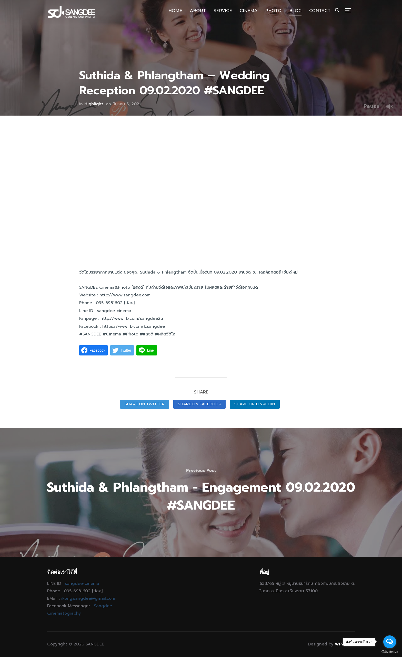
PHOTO (273, 10)
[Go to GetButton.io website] (389, 651)
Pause (372, 106)
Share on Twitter (145, 404)
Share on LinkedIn (254, 404)
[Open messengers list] (389, 641)
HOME (175, 10)
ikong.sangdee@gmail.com (88, 598)
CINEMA (248, 10)
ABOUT (198, 10)
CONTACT (319, 10)
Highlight (93, 104)
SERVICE (223, 10)
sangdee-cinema (82, 583)
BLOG (295, 10)
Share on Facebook (199, 404)
